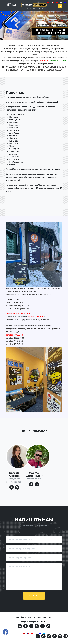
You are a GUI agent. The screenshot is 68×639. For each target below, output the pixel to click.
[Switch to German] (57, 2)
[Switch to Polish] (61, 2)
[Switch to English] (48, 2)
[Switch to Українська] (44, 633)
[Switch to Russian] (65, 2)
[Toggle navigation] (60, 6)
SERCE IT (43, 622)
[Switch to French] (53, 2)
